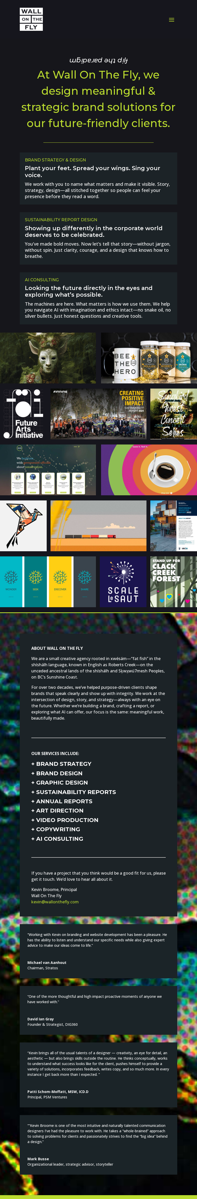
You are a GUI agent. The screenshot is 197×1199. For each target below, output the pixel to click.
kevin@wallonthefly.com (55, 902)
